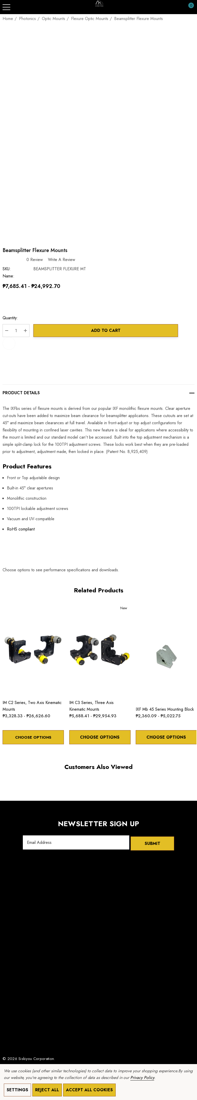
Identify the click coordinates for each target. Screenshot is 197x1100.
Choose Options (33, 737)
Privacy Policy (142, 1077)
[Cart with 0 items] (188, 7)
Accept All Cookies (89, 1090)
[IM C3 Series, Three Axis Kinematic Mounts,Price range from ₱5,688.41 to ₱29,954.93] (100, 650)
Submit (152, 842)
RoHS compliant (21, 529)
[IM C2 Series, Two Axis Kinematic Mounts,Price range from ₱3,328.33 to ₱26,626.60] (33, 650)
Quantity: (10, 318)
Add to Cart (106, 330)
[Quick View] (16, 610)
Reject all (47, 1090)
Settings (17, 1090)
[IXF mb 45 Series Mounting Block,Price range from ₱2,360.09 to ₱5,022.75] (166, 656)
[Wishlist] (8, 610)
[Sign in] (179, 7)
